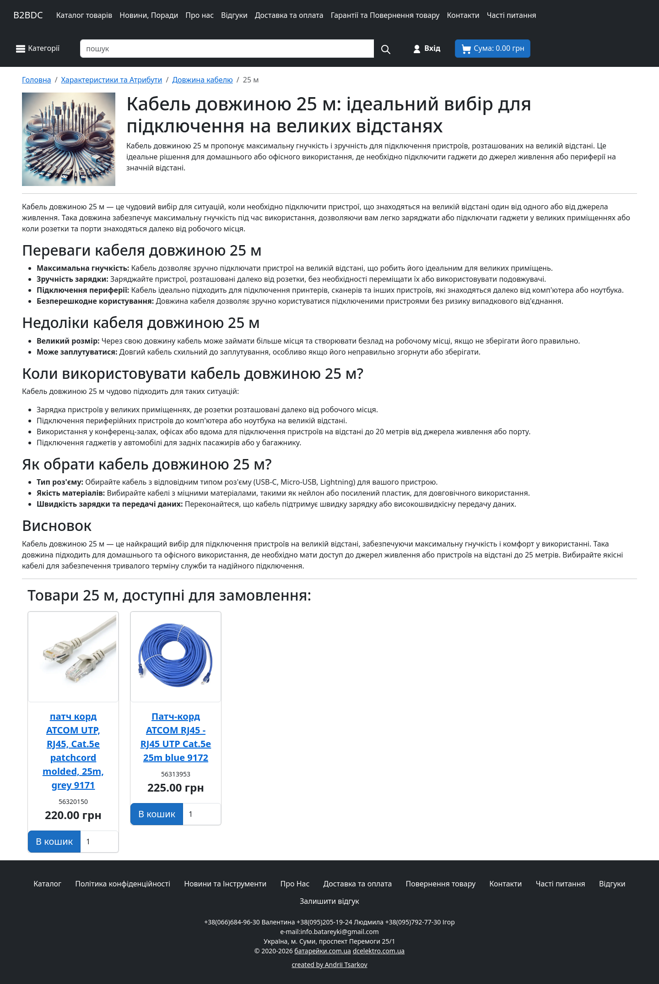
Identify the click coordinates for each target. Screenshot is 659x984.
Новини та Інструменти (225, 884)
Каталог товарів (84, 15)
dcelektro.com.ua (379, 950)
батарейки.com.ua (322, 950)
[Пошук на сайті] (385, 48)
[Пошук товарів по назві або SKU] (227, 48)
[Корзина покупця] (492, 48)
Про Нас (295, 884)
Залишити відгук (329, 901)
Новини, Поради (148, 15)
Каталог (47, 884)
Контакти (463, 15)
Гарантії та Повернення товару (385, 15)
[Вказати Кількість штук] (99, 842)
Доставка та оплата (289, 15)
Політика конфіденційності (122, 884)
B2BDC (28, 15)
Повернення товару (440, 884)
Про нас (199, 15)
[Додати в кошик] (54, 842)
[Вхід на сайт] (425, 49)
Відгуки (234, 15)
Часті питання (511, 15)
